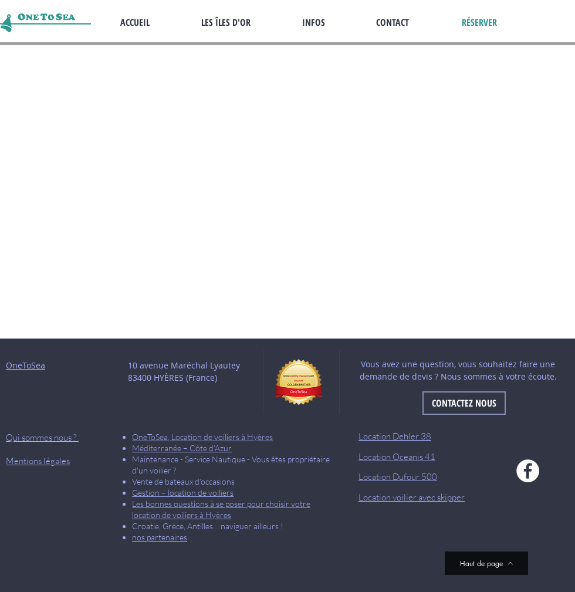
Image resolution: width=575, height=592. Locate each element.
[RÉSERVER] (479, 22)
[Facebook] (527, 470)
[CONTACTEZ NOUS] (464, 403)
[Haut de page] (486, 563)
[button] (330, 22)
